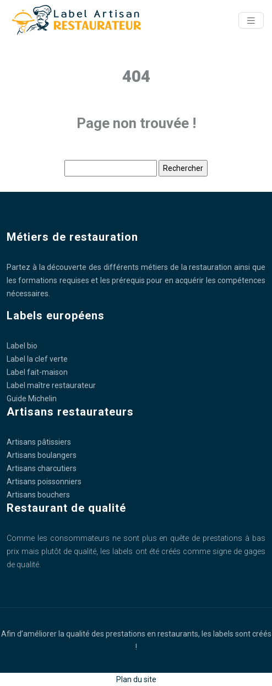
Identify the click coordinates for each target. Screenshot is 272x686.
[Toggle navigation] (251, 20)
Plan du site (136, 679)
